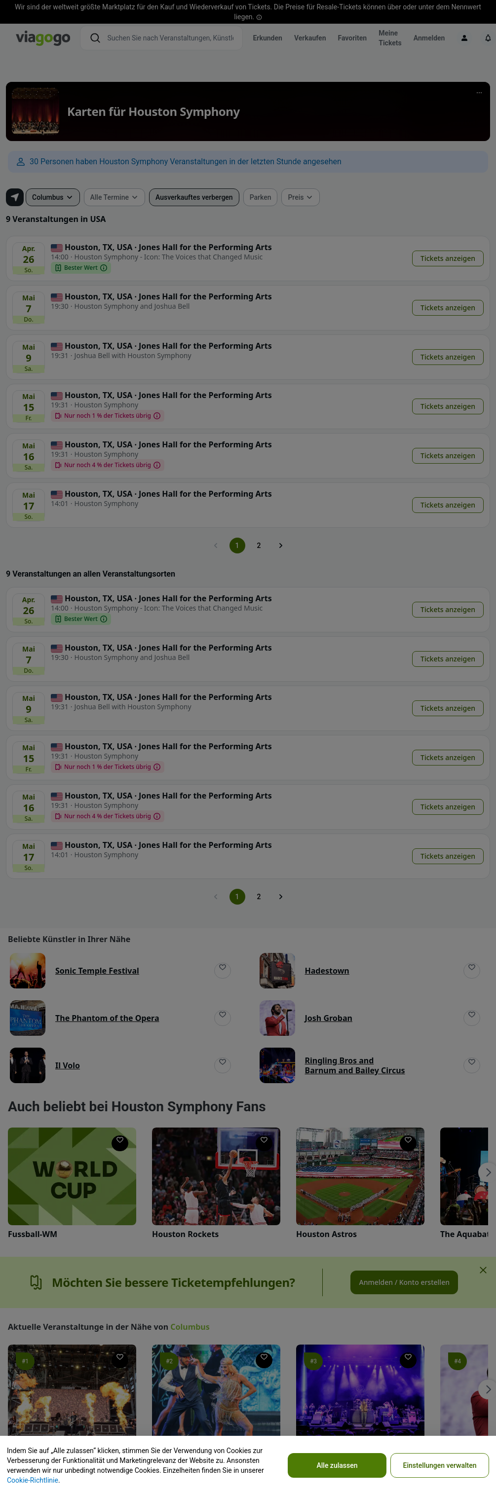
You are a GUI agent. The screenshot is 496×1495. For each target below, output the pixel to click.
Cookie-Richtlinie (32, 1480)
